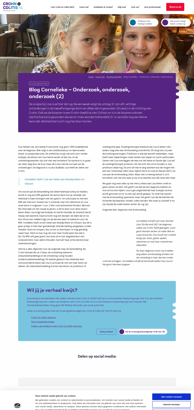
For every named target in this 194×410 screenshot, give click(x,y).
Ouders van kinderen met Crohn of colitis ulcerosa (56, 326)
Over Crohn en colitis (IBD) (62, 7)
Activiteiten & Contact (103, 7)
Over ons (135, 7)
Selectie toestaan (171, 385)
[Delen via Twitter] (94, 363)
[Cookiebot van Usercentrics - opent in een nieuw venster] (17, 405)
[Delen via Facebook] (89, 363)
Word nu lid (175, 7)
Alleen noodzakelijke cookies (171, 393)
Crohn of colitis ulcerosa (43, 317)
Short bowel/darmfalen (43, 321)
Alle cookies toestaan (171, 378)
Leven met (84, 7)
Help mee (122, 7)
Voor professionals (152, 7)
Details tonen (145, 405)
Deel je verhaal (106, 331)
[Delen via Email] (104, 363)
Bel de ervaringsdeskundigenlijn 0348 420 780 (145, 331)
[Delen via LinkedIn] (99, 363)
